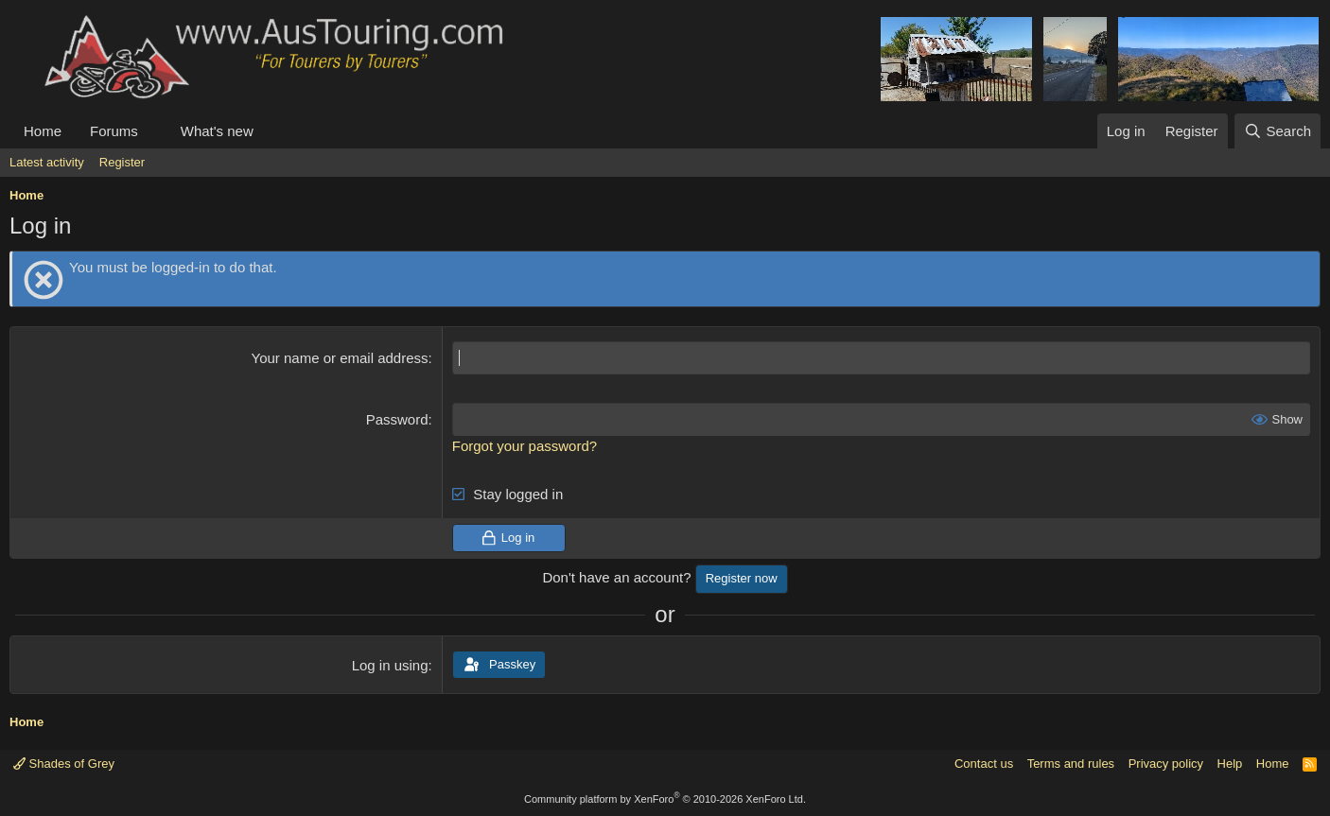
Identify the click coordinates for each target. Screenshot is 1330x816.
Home (42, 131)
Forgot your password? (524, 446)
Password (397, 419)
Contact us (983, 763)
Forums (114, 131)
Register (122, 162)
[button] (153, 130)
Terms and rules (1070, 763)
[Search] (1277, 130)
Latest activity (46, 162)
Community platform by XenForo (665, 799)
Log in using (390, 665)
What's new (217, 131)
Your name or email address (340, 358)
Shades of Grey (63, 763)
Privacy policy (1166, 763)
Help (1230, 763)
